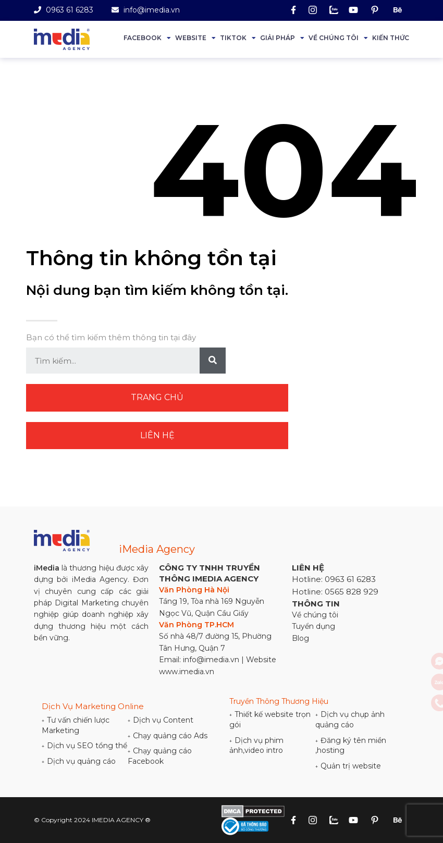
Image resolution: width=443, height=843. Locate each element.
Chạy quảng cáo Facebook (160, 756)
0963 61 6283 (63, 10)
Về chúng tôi (334, 38)
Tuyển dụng (313, 626)
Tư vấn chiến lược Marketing (75, 725)
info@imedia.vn (146, 10)
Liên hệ (157, 435)
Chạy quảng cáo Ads (167, 735)
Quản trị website (348, 766)
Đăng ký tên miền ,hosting (350, 745)
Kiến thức (390, 38)
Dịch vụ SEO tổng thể (84, 745)
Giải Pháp (277, 38)
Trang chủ (157, 397)
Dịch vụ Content (160, 720)
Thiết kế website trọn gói (270, 719)
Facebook (143, 38)
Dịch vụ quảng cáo (79, 761)
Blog (300, 638)
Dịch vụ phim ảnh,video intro (256, 745)
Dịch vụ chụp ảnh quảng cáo (350, 719)
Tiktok (233, 38)
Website (190, 38)
